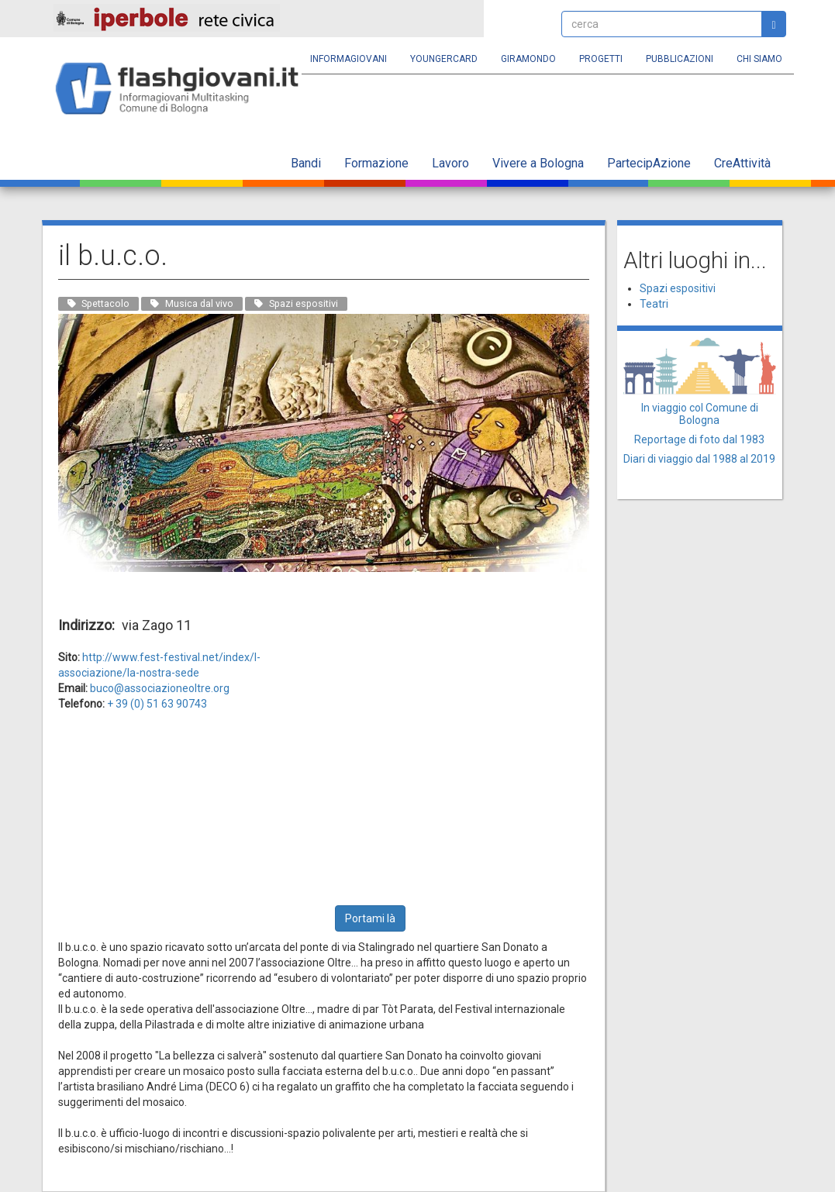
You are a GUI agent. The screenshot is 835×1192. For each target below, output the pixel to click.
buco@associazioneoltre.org (159, 688)
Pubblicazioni (679, 58)
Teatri (654, 304)
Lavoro (450, 163)
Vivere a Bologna (538, 163)
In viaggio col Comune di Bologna (699, 413)
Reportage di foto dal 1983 (699, 439)
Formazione (376, 163)
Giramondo (528, 58)
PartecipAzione (649, 163)
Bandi (306, 163)
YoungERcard (444, 58)
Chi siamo (759, 58)
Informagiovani (348, 58)
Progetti (601, 58)
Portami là (370, 918)
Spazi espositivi (678, 288)
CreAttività (742, 163)
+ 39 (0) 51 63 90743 (157, 704)
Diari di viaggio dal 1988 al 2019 (699, 459)
